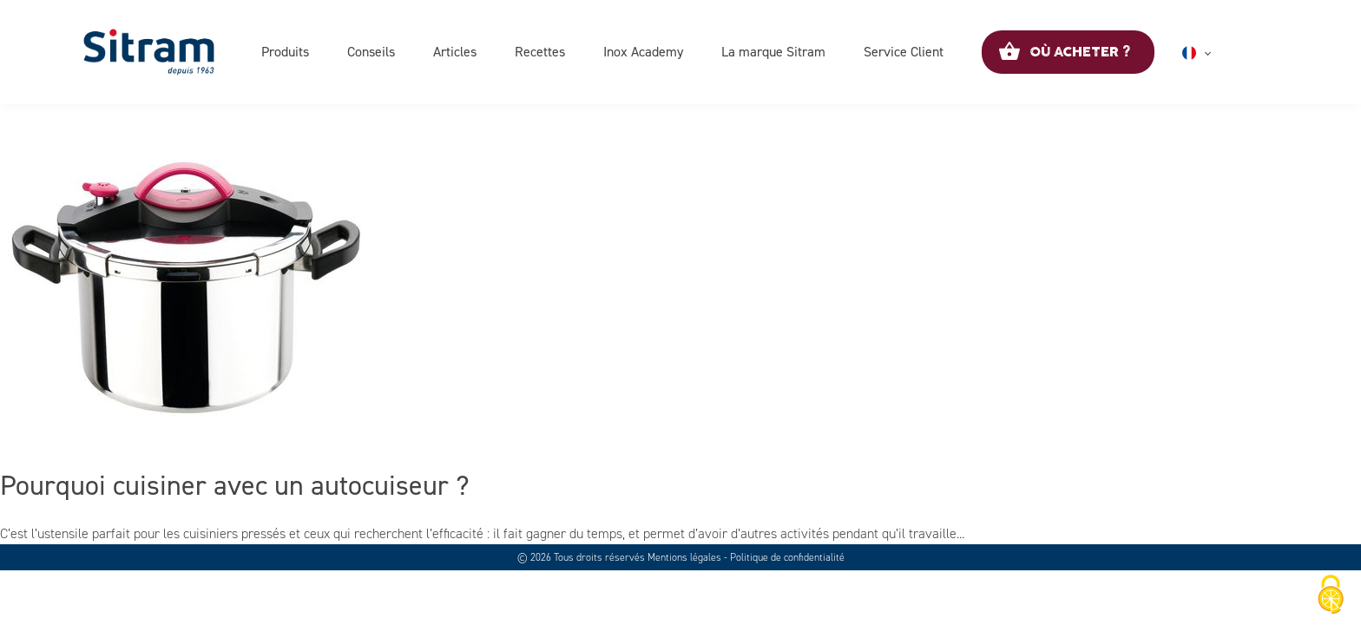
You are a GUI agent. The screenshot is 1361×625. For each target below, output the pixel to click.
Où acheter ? (1079, 52)
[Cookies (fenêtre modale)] (1330, 595)
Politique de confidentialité (787, 557)
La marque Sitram (773, 51)
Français (1217, 53)
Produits (285, 51)
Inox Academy (643, 51)
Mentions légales (684, 557)
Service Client (903, 51)
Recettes (540, 51)
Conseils (371, 51)
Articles (455, 51)
